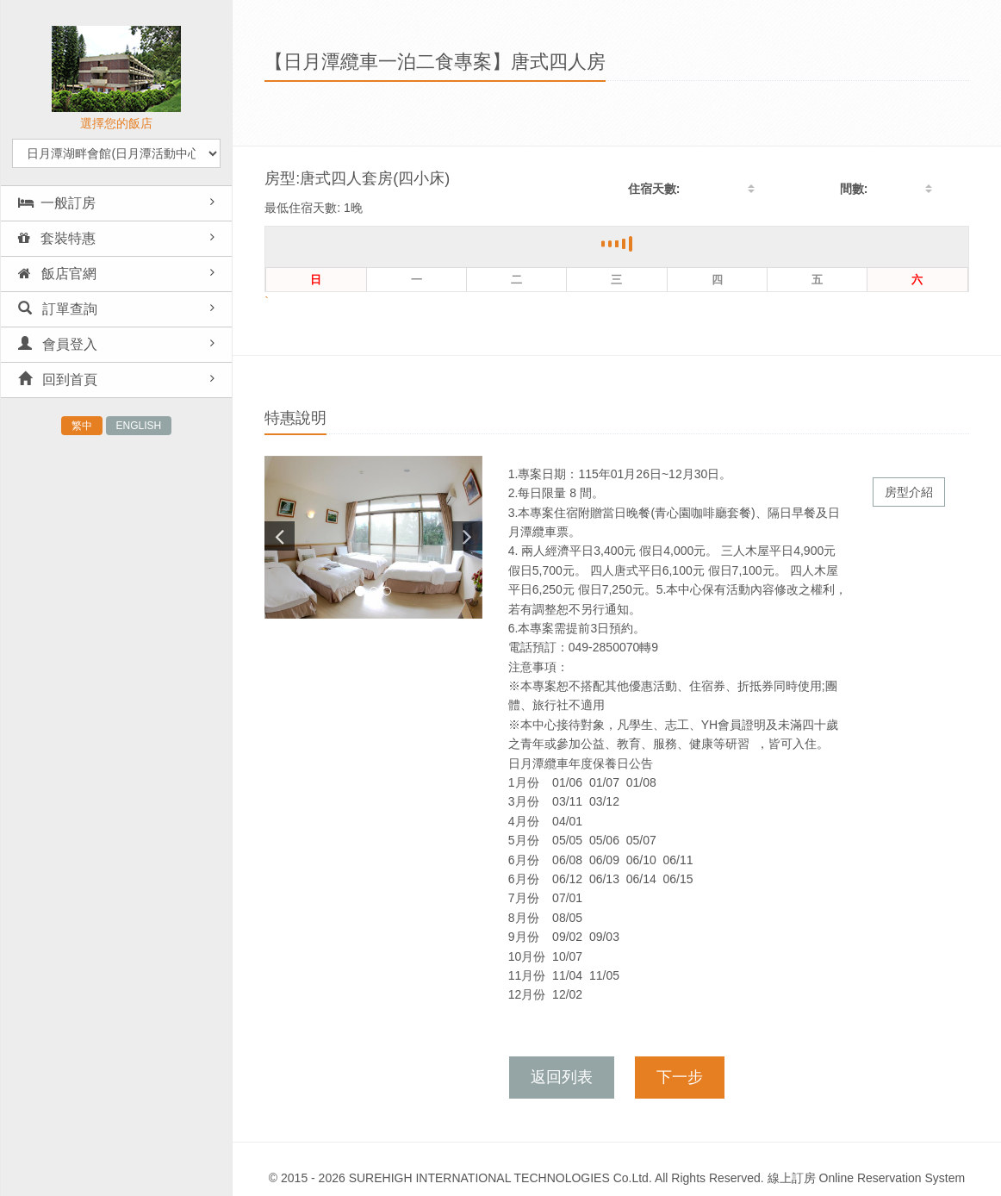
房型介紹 (909, 492)
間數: (854, 189)
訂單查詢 (57, 309)
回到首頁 (57, 379)
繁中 (82, 426)
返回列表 (562, 1077)
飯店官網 (57, 273)
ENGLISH (139, 426)
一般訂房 (57, 203)
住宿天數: (654, 189)
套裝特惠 (57, 238)
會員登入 (57, 344)
